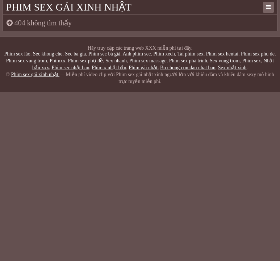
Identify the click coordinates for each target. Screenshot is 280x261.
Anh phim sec (137, 54)
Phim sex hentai (222, 54)
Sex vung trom (224, 60)
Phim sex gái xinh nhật (68, 7)
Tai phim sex (190, 54)
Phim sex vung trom (26, 60)
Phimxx (58, 60)
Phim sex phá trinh (188, 60)
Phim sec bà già (104, 54)
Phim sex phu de (258, 54)
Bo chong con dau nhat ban (188, 67)
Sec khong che (48, 54)
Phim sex (251, 60)
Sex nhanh (116, 60)
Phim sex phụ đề (85, 60)
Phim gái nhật (143, 67)
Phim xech (164, 54)
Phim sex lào (17, 54)
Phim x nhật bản (109, 67)
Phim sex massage (148, 60)
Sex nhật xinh (232, 67)
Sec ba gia (75, 54)
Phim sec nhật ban (70, 67)
